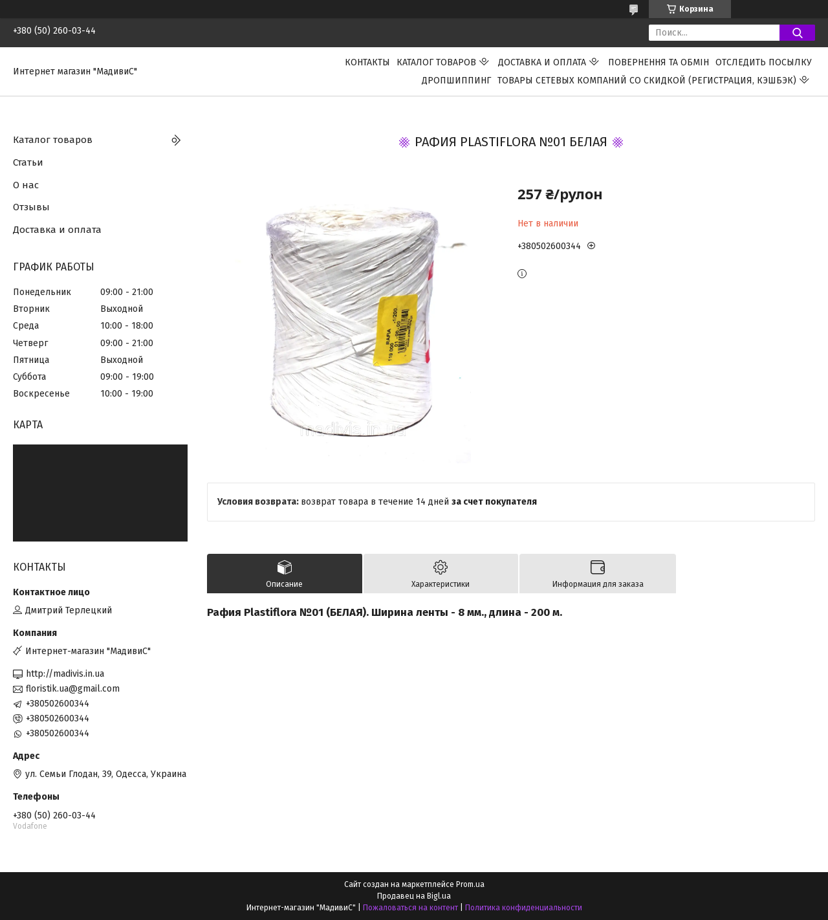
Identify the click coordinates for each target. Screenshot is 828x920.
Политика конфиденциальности (523, 907)
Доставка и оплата (542, 62)
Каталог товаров (436, 62)
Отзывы (31, 207)
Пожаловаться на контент (410, 907)
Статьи (28, 162)
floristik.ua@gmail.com (73, 688)
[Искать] (797, 33)
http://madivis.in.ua (65, 673)
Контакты (367, 62)
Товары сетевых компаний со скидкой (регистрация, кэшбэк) (646, 80)
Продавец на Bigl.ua (414, 896)
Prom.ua (470, 884)
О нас (26, 185)
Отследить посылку (763, 62)
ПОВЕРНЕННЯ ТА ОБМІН (658, 62)
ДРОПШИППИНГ (456, 80)
